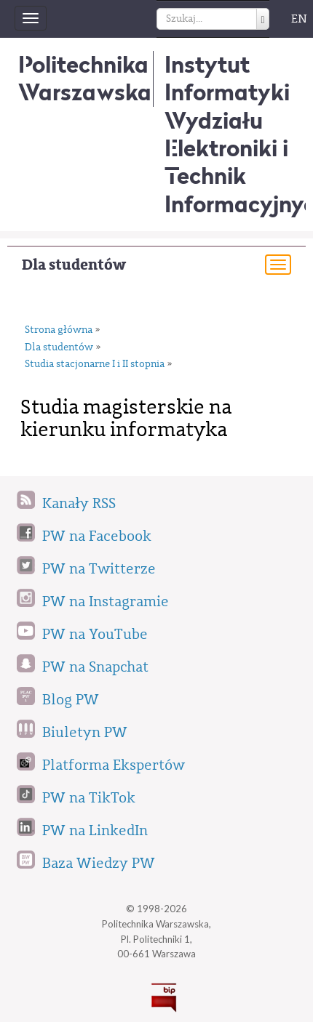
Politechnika (84, 78)
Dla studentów (74, 264)
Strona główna (58, 330)
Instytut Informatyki (227, 78)
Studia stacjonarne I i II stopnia (95, 364)
